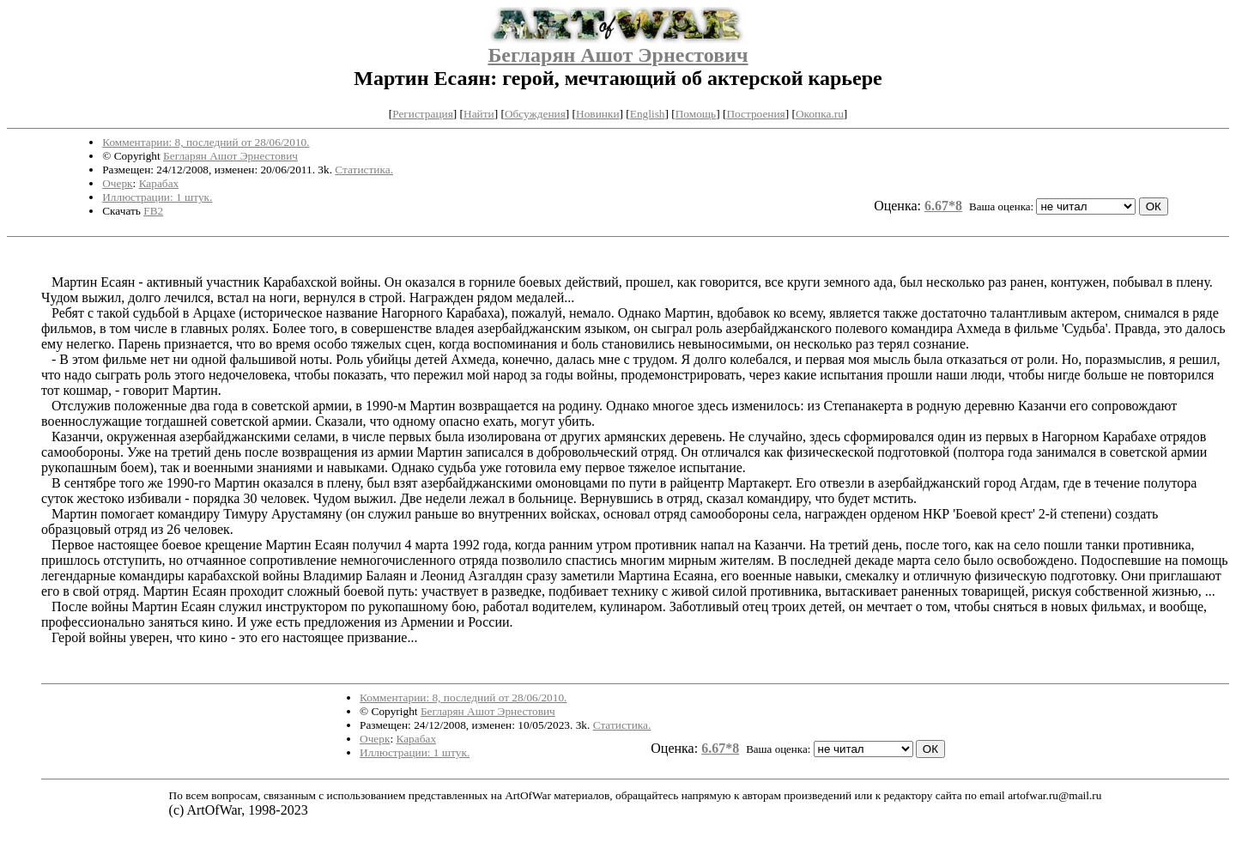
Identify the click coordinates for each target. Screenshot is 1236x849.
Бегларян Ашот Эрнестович (618, 55)
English (647, 113)
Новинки (597, 113)
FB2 (153, 210)
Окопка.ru (820, 113)
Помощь (696, 113)
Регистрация (422, 113)
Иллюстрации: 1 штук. (157, 197)
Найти (479, 113)
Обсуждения (535, 113)
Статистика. (364, 169)
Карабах (159, 183)
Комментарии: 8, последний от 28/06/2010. (205, 142)
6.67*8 (943, 205)
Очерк (117, 183)
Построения (755, 113)
